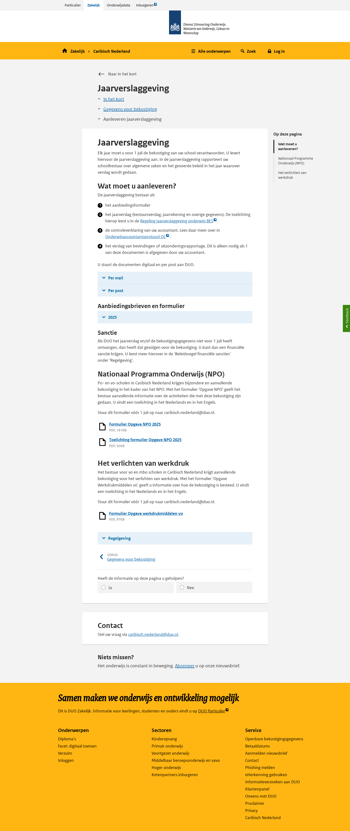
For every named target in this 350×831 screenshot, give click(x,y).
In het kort (113, 99)
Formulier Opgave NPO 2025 (135, 424)
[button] (211, 50)
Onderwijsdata (118, 5)
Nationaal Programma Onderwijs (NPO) (295, 160)
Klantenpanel (257, 789)
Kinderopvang (164, 739)
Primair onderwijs (167, 746)
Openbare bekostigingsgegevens (274, 739)
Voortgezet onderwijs (170, 753)
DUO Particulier (213, 711)
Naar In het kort (117, 74)
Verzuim (65, 753)
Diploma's (67, 739)
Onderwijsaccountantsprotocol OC (137, 237)
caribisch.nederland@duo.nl (153, 634)
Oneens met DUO (260, 796)
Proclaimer (254, 803)
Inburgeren (146, 6)
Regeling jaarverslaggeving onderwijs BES (178, 221)
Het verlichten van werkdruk (292, 175)
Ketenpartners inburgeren (175, 774)
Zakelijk (93, 5)
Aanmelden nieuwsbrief (266, 753)
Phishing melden (260, 767)
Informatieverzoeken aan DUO (272, 781)
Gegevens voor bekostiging (130, 109)
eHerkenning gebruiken (266, 774)
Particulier (73, 5)
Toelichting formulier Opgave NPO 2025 (145, 439)
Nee (190, 587)
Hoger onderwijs (166, 767)
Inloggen (66, 760)
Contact (252, 760)
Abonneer (185, 666)
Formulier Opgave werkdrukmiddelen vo (146, 513)
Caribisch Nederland (111, 51)
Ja (110, 587)
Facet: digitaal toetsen (77, 746)
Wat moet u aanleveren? (288, 146)
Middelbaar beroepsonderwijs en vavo (186, 760)
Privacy (251, 810)
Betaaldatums (257, 746)
